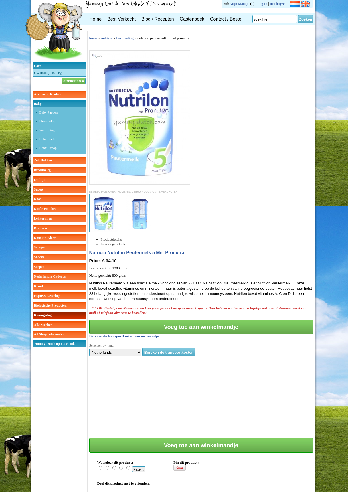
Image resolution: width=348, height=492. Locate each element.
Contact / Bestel (226, 19)
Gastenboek (192, 19)
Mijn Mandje (239, 3)
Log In (262, 3)
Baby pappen (48, 112)
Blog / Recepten (157, 19)
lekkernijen (43, 218)
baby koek (47, 139)
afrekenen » (73, 81)
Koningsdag (43, 315)
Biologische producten (50, 305)
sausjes (39, 247)
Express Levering (47, 296)
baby (38, 104)
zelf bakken (43, 160)
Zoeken (305, 19)
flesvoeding (125, 38)
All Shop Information (50, 334)
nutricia (106, 38)
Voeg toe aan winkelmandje (201, 327)
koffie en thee (45, 209)
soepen (39, 267)
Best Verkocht (121, 19)
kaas (37, 199)
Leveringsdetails (113, 244)
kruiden (40, 286)
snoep (38, 189)
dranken (40, 228)
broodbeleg (42, 170)
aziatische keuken (48, 94)
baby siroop (48, 148)
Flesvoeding (47, 121)
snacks (39, 257)
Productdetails (111, 239)
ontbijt (39, 180)
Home (96, 19)
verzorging (47, 130)
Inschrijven (278, 3)
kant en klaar (45, 238)
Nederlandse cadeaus (50, 276)
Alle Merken (43, 325)
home (93, 38)
